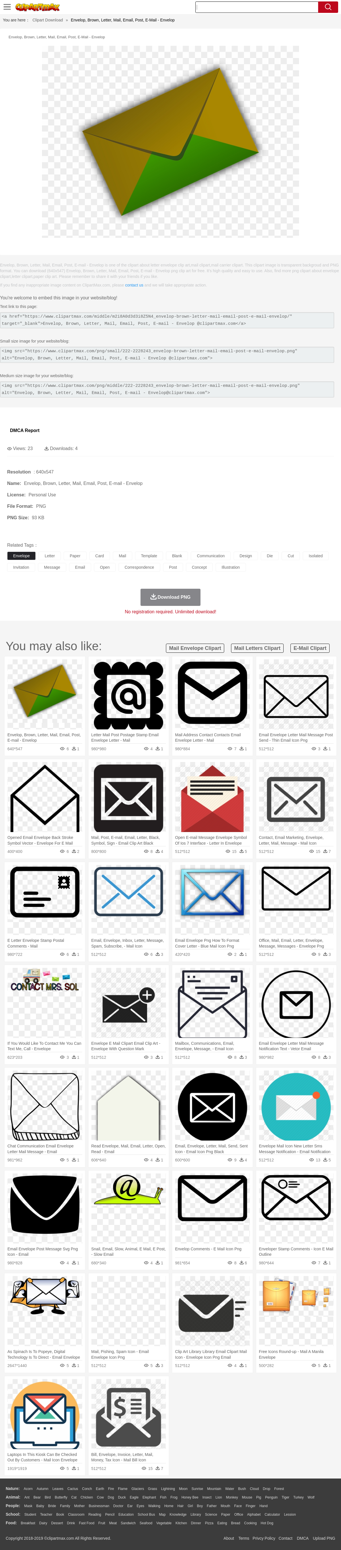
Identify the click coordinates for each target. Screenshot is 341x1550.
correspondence (139, 567)
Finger (250, 1506)
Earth (100, 1489)
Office (238, 1515)
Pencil (110, 1515)
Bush (242, 1489)
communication (210, 556)
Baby (40, 1506)
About (229, 1538)
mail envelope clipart (195, 648)
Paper (225, 1515)
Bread (235, 1523)
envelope (21, 556)
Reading (95, 1515)
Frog (174, 1497)
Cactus (72, 1489)
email (80, 567)
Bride (52, 1506)
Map (162, 1515)
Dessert (57, 1523)
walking (154, 1506)
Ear (130, 1506)
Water (229, 1489)
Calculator (272, 1515)
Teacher (46, 1515)
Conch (87, 1489)
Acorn (28, 1489)
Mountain (214, 1489)
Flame (122, 1489)
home (168, 1506)
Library (195, 1515)
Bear (37, 1497)
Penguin (271, 1497)
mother (79, 1506)
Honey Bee (189, 1497)
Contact (285, 1538)
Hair (180, 1506)
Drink (71, 1523)
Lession (290, 1515)
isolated (316, 556)
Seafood (146, 1523)
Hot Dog (267, 1523)
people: (13, 1505)
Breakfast (28, 1523)
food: (11, 1523)
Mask (28, 1506)
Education (126, 1515)
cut (291, 556)
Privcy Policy (264, 1538)
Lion (219, 1497)
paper (75, 556)
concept (199, 567)
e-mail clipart (310, 648)
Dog (111, 1497)
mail (122, 556)
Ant (26, 1497)
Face (238, 1506)
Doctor (118, 1506)
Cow (100, 1497)
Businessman (99, 1506)
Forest (279, 1489)
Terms (243, 1538)
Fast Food (86, 1523)
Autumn (42, 1489)
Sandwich (128, 1523)
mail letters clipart (257, 648)
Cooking (250, 1523)
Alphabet (253, 1515)
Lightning (168, 1489)
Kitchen (181, 1523)
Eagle (134, 1497)
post (173, 567)
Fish (163, 1497)
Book (60, 1515)
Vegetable (163, 1523)
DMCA (302, 1538)
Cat (74, 1497)
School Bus (146, 1515)
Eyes (140, 1506)
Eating (222, 1523)
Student (30, 1515)
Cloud (254, 1489)
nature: (13, 1488)
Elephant (149, 1497)
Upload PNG (324, 1538)
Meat (113, 1523)
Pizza (209, 1523)
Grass (152, 1489)
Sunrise (197, 1489)
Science (211, 1515)
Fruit (101, 1523)
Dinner (196, 1523)
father (212, 1506)
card (99, 556)
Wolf (311, 1497)
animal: (13, 1497)
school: (13, 1514)
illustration (231, 567)
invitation (21, 567)
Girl (190, 1506)
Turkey (298, 1497)
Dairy (43, 1523)
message (52, 567)
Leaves (57, 1489)
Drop (266, 1489)
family (65, 1506)
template (149, 556)
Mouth (225, 1506)
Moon (183, 1489)
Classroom (76, 1515)
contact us (134, 285)
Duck (122, 1497)
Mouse (247, 1497)
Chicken (87, 1497)
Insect (207, 1497)
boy (200, 1506)
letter (50, 556)
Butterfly (61, 1497)
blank (177, 556)
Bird (48, 1497)
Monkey (232, 1497)
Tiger (285, 1497)
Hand (263, 1506)
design (246, 556)
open (105, 567)
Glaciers (137, 1489)
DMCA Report (24, 430)
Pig (258, 1497)
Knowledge (178, 1515)
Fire (111, 1489)
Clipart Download (48, 20)
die (270, 556)
